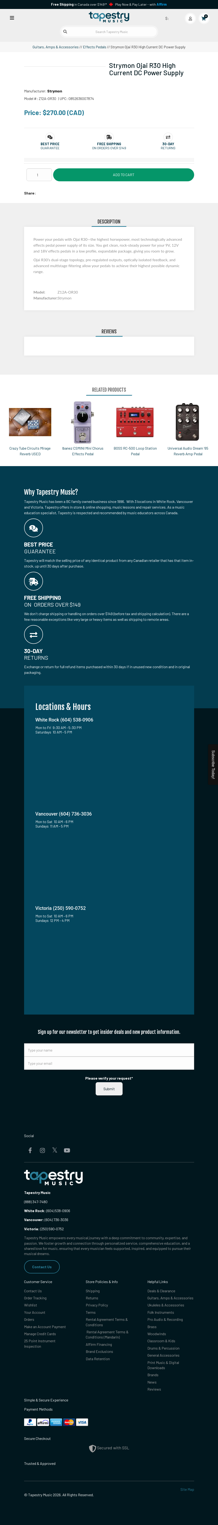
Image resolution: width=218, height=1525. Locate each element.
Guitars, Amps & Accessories (56, 47)
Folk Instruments (160, 1312)
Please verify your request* (109, 1078)
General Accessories (163, 1355)
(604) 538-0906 (47, 1210)
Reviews (154, 1389)
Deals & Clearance (161, 1291)
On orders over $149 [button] (109, 148)
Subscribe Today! (213, 764)
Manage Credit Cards (40, 1333)
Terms (91, 1312)
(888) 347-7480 (35, 1201)
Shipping (93, 1291)
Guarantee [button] (50, 148)
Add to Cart (123, 174)
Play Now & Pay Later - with (141, 4)
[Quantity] (39, 174)
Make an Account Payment (45, 1326)
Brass (152, 1326)
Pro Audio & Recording (165, 1319)
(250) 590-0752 (44, 1229)
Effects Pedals (94, 47)
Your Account (34, 1312)
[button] (50, 144)
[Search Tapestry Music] (109, 32)
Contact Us (42, 1266)
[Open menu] (12, 17)
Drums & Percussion (163, 1348)
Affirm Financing (99, 1344)
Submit (109, 1088)
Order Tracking (35, 1298)
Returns (92, 1298)
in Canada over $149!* (79, 4)
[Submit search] (65, 31)
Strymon (54, 91)
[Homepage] (109, 17)
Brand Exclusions (99, 1351)
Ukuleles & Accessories (165, 1305)
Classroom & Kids (161, 1341)
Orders (29, 1319)
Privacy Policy (97, 1305)
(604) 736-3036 (46, 1219)
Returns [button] (168, 148)
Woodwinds (156, 1333)
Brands (152, 1374)
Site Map (187, 1489)
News (152, 1382)
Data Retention (98, 1358)
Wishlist (30, 1305)
